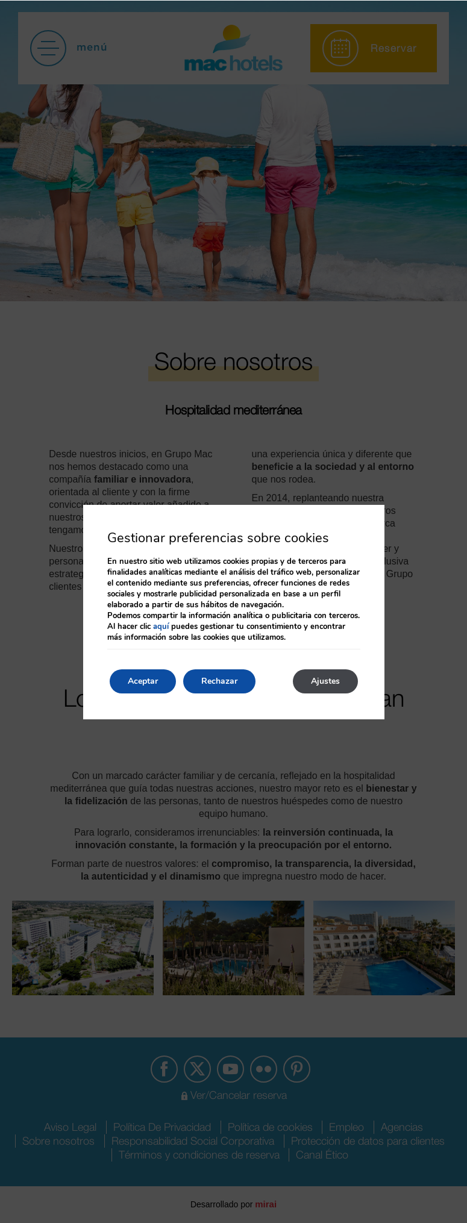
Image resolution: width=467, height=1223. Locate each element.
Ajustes (325, 681)
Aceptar (143, 681)
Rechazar (219, 681)
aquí (161, 626)
